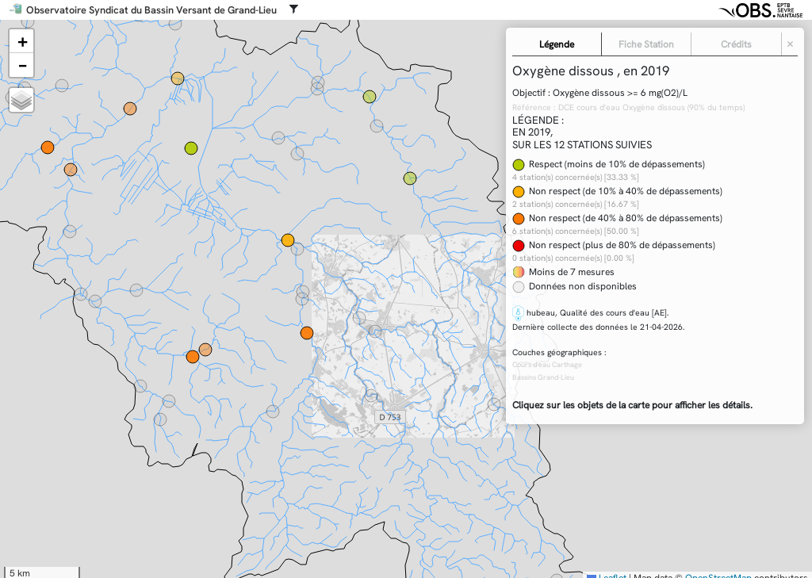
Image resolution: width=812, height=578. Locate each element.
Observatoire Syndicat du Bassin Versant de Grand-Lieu (151, 10)
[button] (21, 41)
